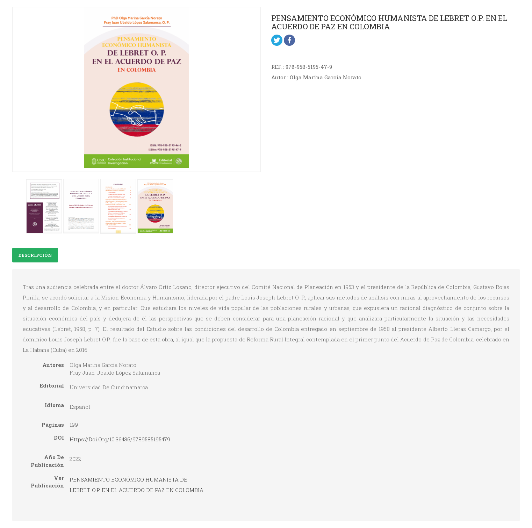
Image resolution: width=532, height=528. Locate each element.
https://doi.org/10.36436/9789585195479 (120, 439)
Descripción (35, 255)
